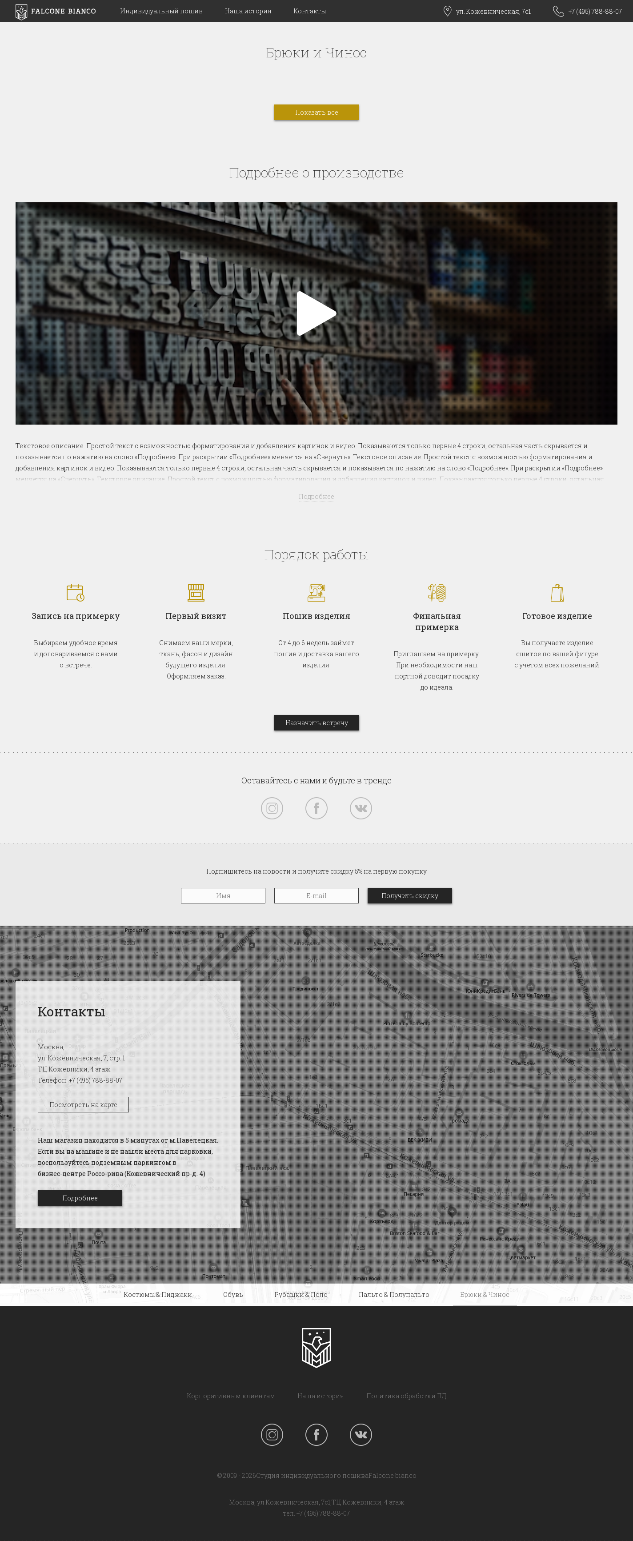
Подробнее (80, 1198)
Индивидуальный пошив (161, 11)
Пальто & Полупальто (394, 1294)
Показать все (316, 112)
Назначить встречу (316, 722)
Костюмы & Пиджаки (158, 1294)
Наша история (248, 11)
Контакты (310, 11)
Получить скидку (409, 895)
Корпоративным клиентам (231, 1396)
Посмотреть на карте (83, 1104)
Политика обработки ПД (406, 1396)
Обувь (233, 1294)
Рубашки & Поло (301, 1294)
